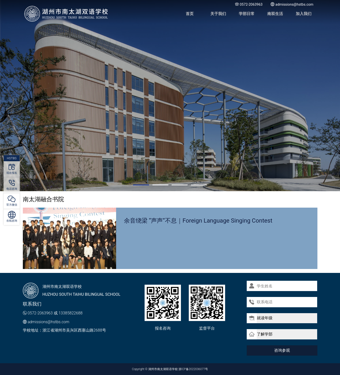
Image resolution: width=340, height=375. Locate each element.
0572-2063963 (40, 313)
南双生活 (275, 13)
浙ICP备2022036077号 (193, 369)
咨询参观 (282, 350)
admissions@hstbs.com (48, 322)
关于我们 (218, 13)
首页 (190, 13)
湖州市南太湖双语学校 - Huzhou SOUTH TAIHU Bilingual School (66, 14)
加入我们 (304, 13)
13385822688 (70, 313)
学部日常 (247, 13)
